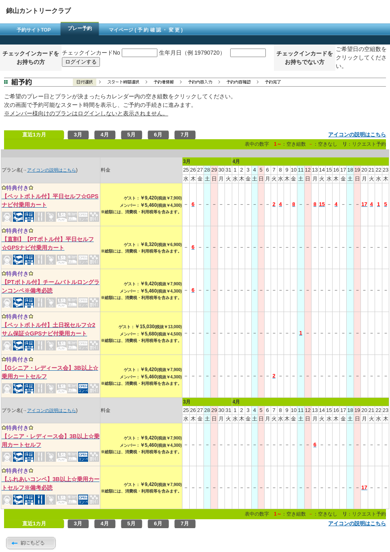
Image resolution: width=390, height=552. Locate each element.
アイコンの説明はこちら (357, 135)
